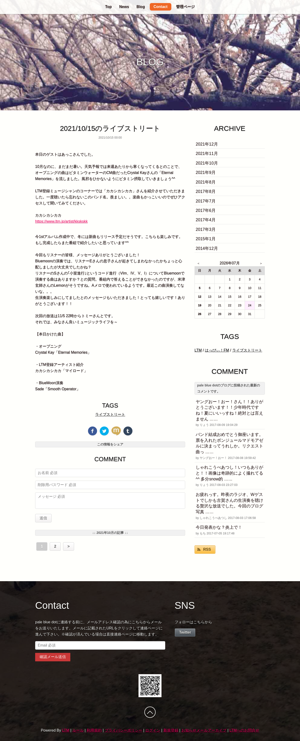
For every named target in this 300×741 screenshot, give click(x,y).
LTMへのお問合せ (244, 730)
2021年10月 (207, 163)
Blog (141, 7)
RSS (207, 549)
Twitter (185, 632)
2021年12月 (207, 144)
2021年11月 (207, 153)
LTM (198, 350)
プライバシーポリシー (123, 730)
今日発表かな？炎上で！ (219, 527)
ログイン (152, 730)
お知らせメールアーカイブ (203, 730)
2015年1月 (206, 238)
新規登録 (170, 730)
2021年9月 (206, 172)
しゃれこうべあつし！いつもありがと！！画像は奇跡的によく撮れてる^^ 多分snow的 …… (229, 473)
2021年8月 (206, 182)
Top (108, 7)
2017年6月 (206, 210)
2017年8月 (206, 191)
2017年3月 (206, 229)
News (124, 7)
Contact (161, 7)
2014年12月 (207, 248)
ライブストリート (110, 414)
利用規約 (94, 730)
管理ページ (185, 7)
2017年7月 (206, 201)
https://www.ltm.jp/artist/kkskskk (61, 221)
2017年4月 (206, 219)
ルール (78, 730)
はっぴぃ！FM (217, 350)
